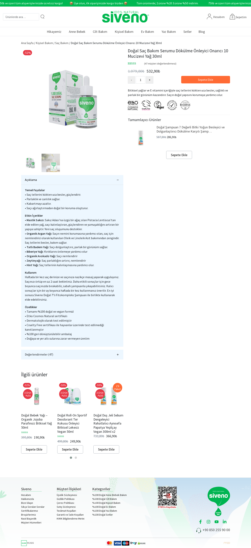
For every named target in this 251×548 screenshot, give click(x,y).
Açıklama (31, 180)
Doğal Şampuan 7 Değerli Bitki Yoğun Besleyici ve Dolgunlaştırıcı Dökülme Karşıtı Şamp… (190, 129)
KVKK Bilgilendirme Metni (70, 518)
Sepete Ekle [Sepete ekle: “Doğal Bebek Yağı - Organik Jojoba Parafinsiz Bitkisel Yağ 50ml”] (34, 449)
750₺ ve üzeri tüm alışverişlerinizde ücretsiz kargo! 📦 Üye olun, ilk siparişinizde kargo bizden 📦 (65, 3)
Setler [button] (187, 31)
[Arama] (42, 16)
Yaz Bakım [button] (169, 31)
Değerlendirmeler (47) (39, 354)
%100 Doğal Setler (102, 514)
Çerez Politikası (65, 503)
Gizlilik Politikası (65, 499)
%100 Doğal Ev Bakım (104, 506)
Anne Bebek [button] (77, 31)
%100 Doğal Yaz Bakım (104, 510)
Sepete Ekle (205, 80)
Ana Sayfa (27, 43)
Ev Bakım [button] (147, 31)
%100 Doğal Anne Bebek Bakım (109, 495)
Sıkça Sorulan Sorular (33, 506)
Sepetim (241, 17)
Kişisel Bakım (44, 43)
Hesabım (216, 17)
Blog (201, 31)
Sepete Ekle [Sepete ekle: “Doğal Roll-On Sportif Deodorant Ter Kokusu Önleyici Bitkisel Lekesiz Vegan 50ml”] (70, 449)
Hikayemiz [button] (54, 31)
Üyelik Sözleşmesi (67, 495)
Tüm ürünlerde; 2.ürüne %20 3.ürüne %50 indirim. (170, 3)
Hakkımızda (27, 499)
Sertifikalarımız (29, 510)
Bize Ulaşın (27, 503)
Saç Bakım (62, 43)
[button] (71, 458)
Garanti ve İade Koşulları (70, 514)
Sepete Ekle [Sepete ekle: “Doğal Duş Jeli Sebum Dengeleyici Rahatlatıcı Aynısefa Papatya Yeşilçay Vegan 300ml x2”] (106, 449)
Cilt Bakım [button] (100, 31)
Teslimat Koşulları (66, 510)
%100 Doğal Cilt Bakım (104, 499)
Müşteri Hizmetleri (31, 522)
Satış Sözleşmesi (66, 506)
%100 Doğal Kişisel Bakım (106, 503)
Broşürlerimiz (28, 514)
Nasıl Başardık (28, 518)
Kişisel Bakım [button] (124, 31)
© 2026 (27, 542)
